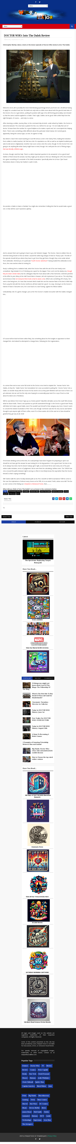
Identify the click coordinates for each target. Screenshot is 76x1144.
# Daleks (25, 492)
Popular (27, 680)
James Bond (26, 1114)
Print (24, 1098)
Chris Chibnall (27, 1084)
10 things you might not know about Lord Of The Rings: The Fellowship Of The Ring (36, 688)
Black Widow (41, 1088)
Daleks (46, 1114)
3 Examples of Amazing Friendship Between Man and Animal (35, 746)
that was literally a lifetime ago (13, 149)
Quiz (50, 1088)
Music (24, 1110)
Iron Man (47, 1122)
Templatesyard (41, 1138)
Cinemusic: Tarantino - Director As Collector (40, 705)
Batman (33, 1080)
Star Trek (32, 1076)
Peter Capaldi (43, 1072)
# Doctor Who (34, 492)
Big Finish (32, 1098)
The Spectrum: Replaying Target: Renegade (38, 563)
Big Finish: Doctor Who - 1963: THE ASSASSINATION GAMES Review (42, 753)
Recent (38, 680)
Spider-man (39, 1084)
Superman (37, 1122)
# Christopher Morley (15, 492)
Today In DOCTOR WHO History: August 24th (41, 729)
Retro (44, 1110)
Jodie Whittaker (43, 1080)
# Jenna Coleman (57, 492)
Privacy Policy (52, 1138)
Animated (25, 1118)
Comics (33, 1072)
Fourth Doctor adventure (39, 261)
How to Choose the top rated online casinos (42, 760)
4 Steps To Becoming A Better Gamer (40, 737)
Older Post (69, 518)
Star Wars (33, 1106)
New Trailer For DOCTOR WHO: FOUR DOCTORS (41, 721)
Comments (49, 680)
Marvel (24, 1106)
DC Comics (43, 1106)
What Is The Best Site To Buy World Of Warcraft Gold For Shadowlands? (42, 698)
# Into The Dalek (45, 492)
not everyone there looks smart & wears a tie (30, 279)
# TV (18, 494)
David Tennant (43, 1076)
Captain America (28, 1088)
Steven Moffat (34, 1110)
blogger (62, 524)
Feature (25, 1068)
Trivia (33, 1102)
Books (24, 1076)
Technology (26, 1122)
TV (43, 1068)
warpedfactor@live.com (29, 1057)
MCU (42, 1118)
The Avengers (27, 1126)
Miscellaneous (43, 1098)
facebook (38, 524)
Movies (49, 1068)
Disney (25, 1080)
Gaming (25, 1102)
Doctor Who (34, 1068)
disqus (14, 524)
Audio (48, 1118)
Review (25, 1072)
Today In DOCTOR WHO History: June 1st (41, 713)
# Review (12, 494)
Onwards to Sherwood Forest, (34, 484)
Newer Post (6, 518)
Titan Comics (42, 1102)
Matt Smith (38, 1114)
